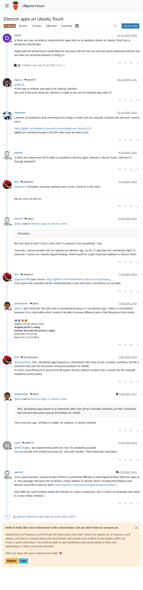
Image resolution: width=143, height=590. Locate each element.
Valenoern (19, 112)
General (10, 26)
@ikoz (29, 219)
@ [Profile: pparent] (20, 186)
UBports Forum (33, 6)
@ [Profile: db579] (19, 84)
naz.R (17, 443)
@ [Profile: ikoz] (18, 223)
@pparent (26, 182)
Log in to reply (130, 26)
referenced (32, 516)
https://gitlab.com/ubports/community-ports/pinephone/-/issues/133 (52, 128)
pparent (18, 152)
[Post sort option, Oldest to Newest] (115, 26)
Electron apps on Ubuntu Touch (49, 223)
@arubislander (29, 357)
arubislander (21, 303)
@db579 (30, 80)
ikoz (16, 182)
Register (11, 561)
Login (23, 561)
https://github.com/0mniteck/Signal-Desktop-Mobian (85, 484)
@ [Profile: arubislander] (22, 362)
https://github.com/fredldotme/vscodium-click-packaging (78, 279)
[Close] (136, 528)
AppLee (18, 80)
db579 (17, 35)
